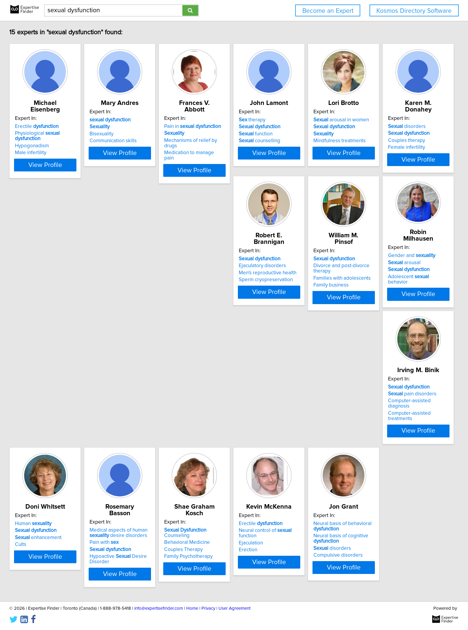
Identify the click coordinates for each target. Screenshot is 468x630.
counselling (305, 140)
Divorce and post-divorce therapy (232, 263)
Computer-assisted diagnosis (406, 270)
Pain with (119, 405)
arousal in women (401, 120)
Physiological (51, 126)
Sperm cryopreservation (132, 277)
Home (192, 608)
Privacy (208, 608)
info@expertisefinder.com (158, 608)
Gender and (308, 253)
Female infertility (34, 277)
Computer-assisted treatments (408, 277)
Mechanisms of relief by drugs (228, 134)
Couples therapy (34, 270)
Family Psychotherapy (219, 414)
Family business (212, 277)
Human (34, 393)
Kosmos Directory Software (414, 11)
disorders (34, 256)
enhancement (39, 407)
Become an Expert (327, 11)
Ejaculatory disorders (129, 263)
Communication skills (129, 140)
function (301, 134)
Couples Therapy (214, 407)
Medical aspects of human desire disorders (134, 395)
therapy (297, 120)
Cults (21, 414)
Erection (293, 414)
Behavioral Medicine (218, 400)
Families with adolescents (223, 270)
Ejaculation (296, 407)
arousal (300, 260)
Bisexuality (117, 134)
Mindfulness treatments (400, 140)
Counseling (229, 393)
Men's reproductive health (134, 270)
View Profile (53, 163)
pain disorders (398, 263)
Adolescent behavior (315, 274)
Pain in (223, 120)
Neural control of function (320, 400)
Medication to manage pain (225, 140)
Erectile (37, 120)
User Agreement (234, 608)
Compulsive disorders (398, 424)
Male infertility (31, 140)
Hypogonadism (33, 134)
